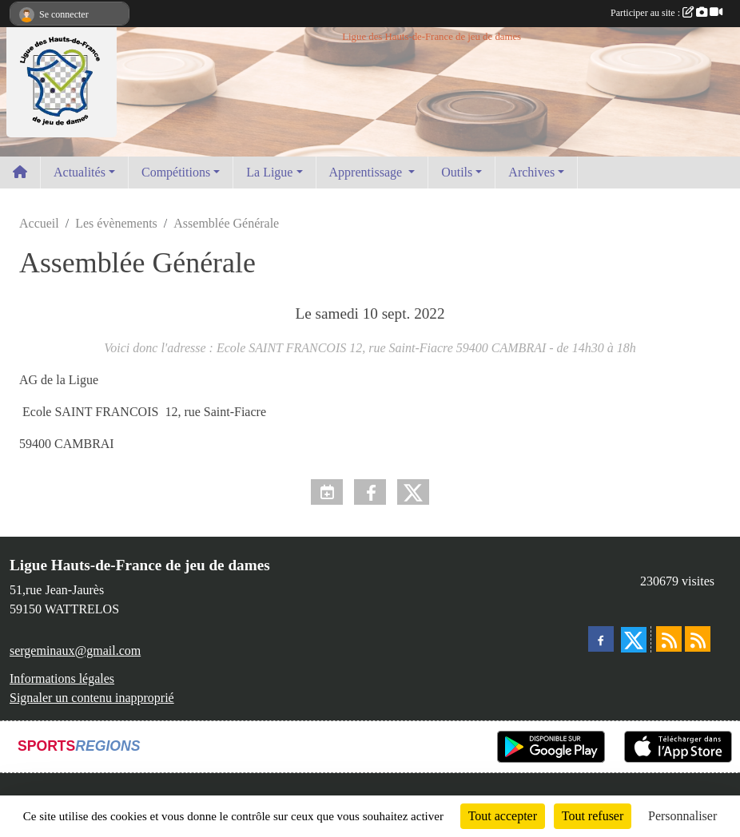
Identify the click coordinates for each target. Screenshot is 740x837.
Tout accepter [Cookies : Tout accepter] (502, 816)
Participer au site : (666, 12)
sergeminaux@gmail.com (75, 650)
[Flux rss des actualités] (669, 639)
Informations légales (62, 678)
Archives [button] (531, 172)
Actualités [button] (79, 172)
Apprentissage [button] (367, 172)
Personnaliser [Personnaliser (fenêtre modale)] (682, 816)
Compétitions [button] (175, 172)
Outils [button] (456, 172)
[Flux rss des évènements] (697, 639)
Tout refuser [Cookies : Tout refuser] (593, 816)
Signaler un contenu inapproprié (92, 697)
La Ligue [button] (269, 172)
